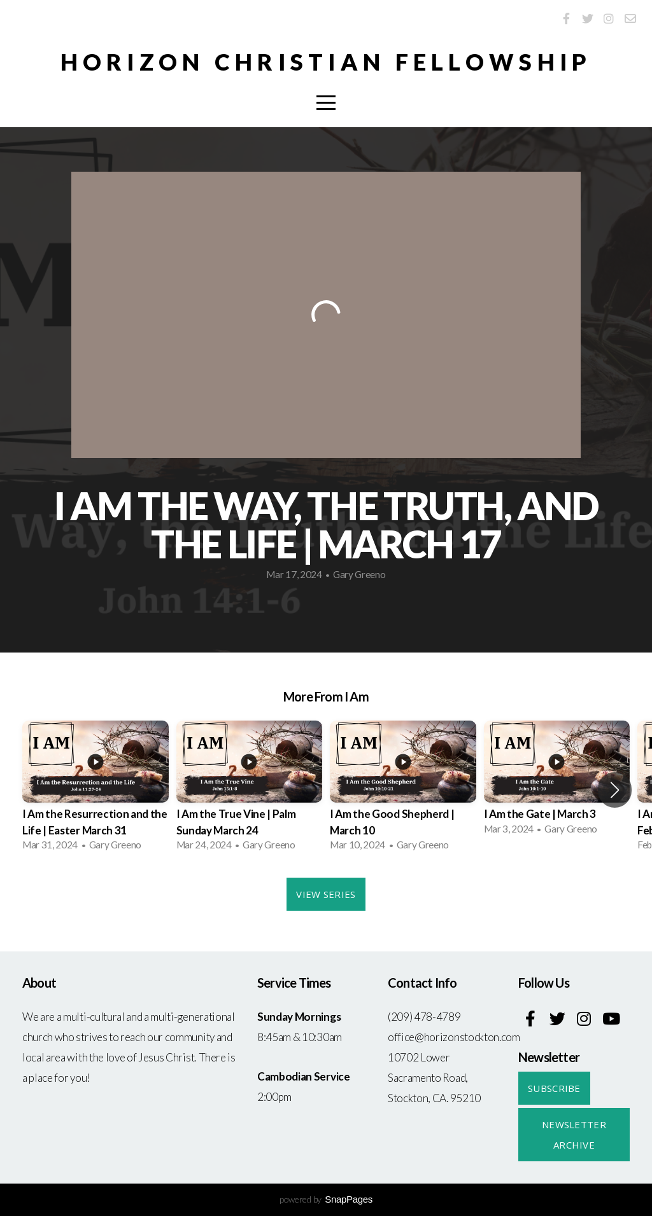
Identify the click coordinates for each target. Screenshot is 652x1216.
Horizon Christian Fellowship (326, 62)
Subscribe (554, 1088)
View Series (325, 894)
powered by (326, 1199)
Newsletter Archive (574, 1134)
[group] (95, 790)
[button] (614, 790)
